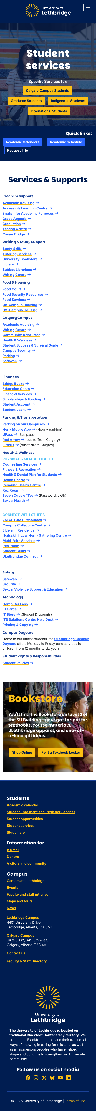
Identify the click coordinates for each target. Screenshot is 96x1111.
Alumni (13, 850)
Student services (20, 825)
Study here (16, 832)
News (11, 908)
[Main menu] (88, 7)
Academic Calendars (22, 142)
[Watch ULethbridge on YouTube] (60, 1077)
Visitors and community (26, 863)
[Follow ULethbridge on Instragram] (36, 1077)
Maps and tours (20, 901)
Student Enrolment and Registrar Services (41, 812)
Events (12, 887)
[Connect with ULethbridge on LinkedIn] (68, 1077)
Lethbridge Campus (23, 917)
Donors (13, 856)
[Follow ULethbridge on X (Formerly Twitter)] (44, 1077)
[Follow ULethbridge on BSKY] (52, 1077)
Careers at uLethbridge (25, 881)
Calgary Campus (20, 935)
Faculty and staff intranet (27, 894)
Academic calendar (22, 805)
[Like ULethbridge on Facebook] (27, 1077)
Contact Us (16, 953)
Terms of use (75, 1101)
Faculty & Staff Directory (27, 961)
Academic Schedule (66, 142)
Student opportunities (25, 819)
